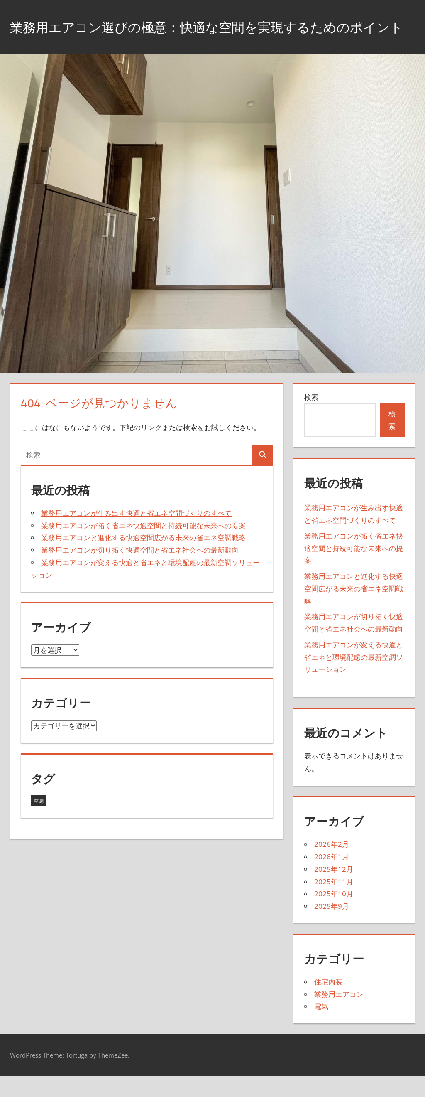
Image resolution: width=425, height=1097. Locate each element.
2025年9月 (331, 927)
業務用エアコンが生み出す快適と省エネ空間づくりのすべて (136, 534)
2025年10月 (333, 915)
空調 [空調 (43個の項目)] (39, 821)
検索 (311, 418)
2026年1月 (331, 877)
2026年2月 (331, 865)
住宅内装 (328, 1002)
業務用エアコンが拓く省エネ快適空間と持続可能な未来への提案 (143, 546)
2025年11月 (333, 902)
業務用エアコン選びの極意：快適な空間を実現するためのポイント (207, 37)
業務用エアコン (339, 1015)
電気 (321, 1027)
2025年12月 (333, 890)
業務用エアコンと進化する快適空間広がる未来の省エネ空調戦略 (143, 558)
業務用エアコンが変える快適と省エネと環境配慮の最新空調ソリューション (353, 678)
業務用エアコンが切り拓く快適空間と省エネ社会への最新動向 (140, 571)
